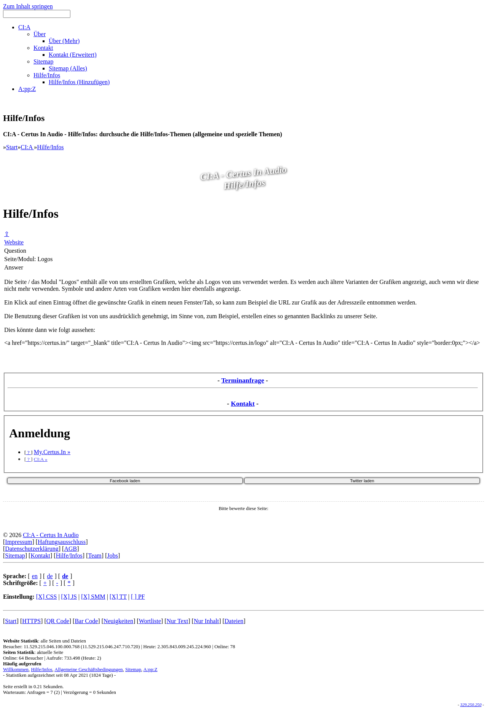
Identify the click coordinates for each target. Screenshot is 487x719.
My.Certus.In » (52, 452)
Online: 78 (224, 646)
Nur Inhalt (206, 621)
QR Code (57, 621)
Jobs (112, 555)
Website (14, 242)
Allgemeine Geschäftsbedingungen (88, 669)
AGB (70, 548)
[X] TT (118, 596)
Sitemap (15, 555)
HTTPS (31, 621)
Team (94, 555)
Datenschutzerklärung (31, 548)
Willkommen (16, 669)
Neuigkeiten (118, 621)
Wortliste (150, 621)
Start (12, 147)
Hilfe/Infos (50, 147)
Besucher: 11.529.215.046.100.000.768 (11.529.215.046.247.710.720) (71, 646)
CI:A (27, 147)
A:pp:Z (150, 669)
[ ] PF (138, 596)
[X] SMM (93, 596)
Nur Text (177, 621)
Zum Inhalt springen (28, 6)
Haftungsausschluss (62, 542)
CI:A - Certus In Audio (51, 535)
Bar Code (86, 621)
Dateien (234, 621)
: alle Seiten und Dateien (44, 641)
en (35, 576)
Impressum (18, 542)
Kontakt (243, 403)
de (50, 576)
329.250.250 (471, 704)
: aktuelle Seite (33, 652)
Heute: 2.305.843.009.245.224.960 (177, 646)
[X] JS (69, 596)
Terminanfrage (242, 380)
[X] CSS (46, 596)
